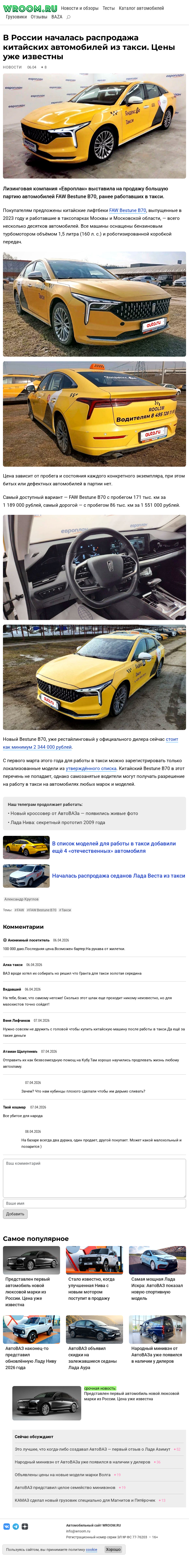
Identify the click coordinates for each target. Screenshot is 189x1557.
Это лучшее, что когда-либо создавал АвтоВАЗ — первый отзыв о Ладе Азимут (92, 1449)
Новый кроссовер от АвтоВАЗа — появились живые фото (74, 813)
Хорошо (113, 1549)
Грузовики (16, 17)
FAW (19, 910)
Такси (65, 910)
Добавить (15, 1214)
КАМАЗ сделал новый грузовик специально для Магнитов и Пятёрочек (85, 1500)
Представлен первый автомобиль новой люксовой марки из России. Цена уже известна (27, 1291)
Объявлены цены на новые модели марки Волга (62, 1474)
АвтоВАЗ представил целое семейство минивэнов (65, 1487)
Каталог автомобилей (141, 8)
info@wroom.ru (78, 1531)
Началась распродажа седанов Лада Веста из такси (118, 876)
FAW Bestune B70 (127, 210)
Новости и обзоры (80, 8)
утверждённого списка (91, 768)
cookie (91, 1549)
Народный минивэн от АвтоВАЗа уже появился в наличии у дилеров (156, 1355)
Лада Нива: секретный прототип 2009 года (58, 822)
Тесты (109, 8)
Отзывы (39, 17)
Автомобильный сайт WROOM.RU (93, 1525)
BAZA (57, 17)
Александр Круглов (21, 899)
